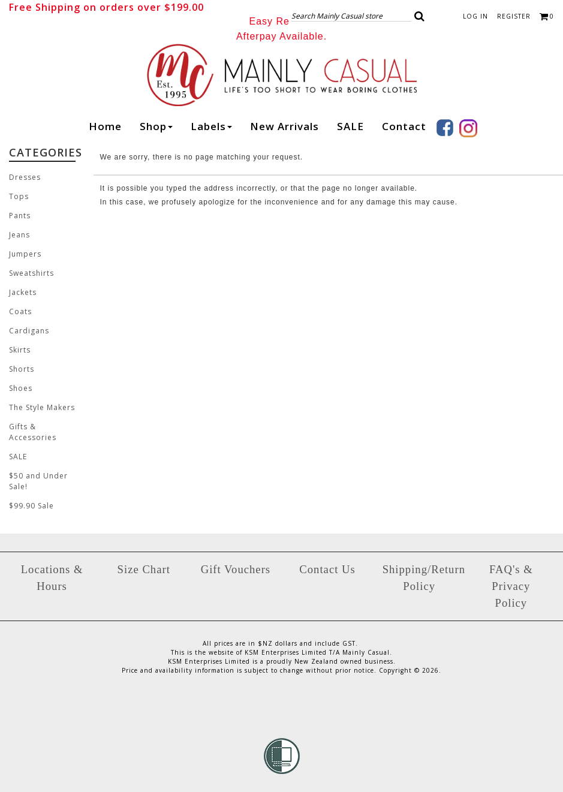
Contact (404, 126)
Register (514, 16)
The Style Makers (42, 407)
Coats (20, 311)
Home (105, 126)
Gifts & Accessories (32, 431)
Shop (156, 126)
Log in (475, 16)
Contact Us (327, 569)
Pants (20, 215)
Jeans (19, 235)
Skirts (20, 350)
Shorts (21, 369)
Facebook (444, 127)
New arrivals (284, 126)
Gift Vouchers (235, 569)
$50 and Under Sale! (38, 481)
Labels (211, 126)
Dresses (25, 177)
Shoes (20, 388)
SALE (350, 126)
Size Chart (144, 569)
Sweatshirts (31, 273)
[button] (419, 16)
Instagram (468, 128)
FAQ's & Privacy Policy (511, 586)
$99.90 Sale (31, 506)
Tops (19, 196)
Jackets (23, 292)
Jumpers (25, 254)
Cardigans (29, 331)
